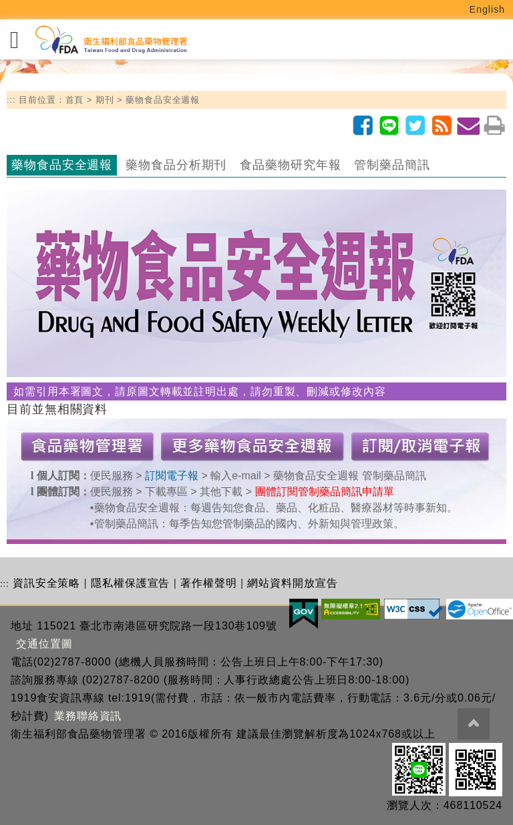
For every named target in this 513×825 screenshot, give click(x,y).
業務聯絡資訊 (88, 716)
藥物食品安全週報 (163, 100)
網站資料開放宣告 (292, 583)
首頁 (74, 100)
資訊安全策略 (46, 583)
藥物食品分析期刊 (176, 165)
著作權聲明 (208, 583)
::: (11, 100)
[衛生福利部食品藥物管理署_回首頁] (110, 40)
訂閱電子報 (171, 475)
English (488, 9)
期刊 (105, 100)
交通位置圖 (44, 643)
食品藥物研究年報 (290, 165)
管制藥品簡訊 (392, 165)
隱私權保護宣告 (130, 583)
